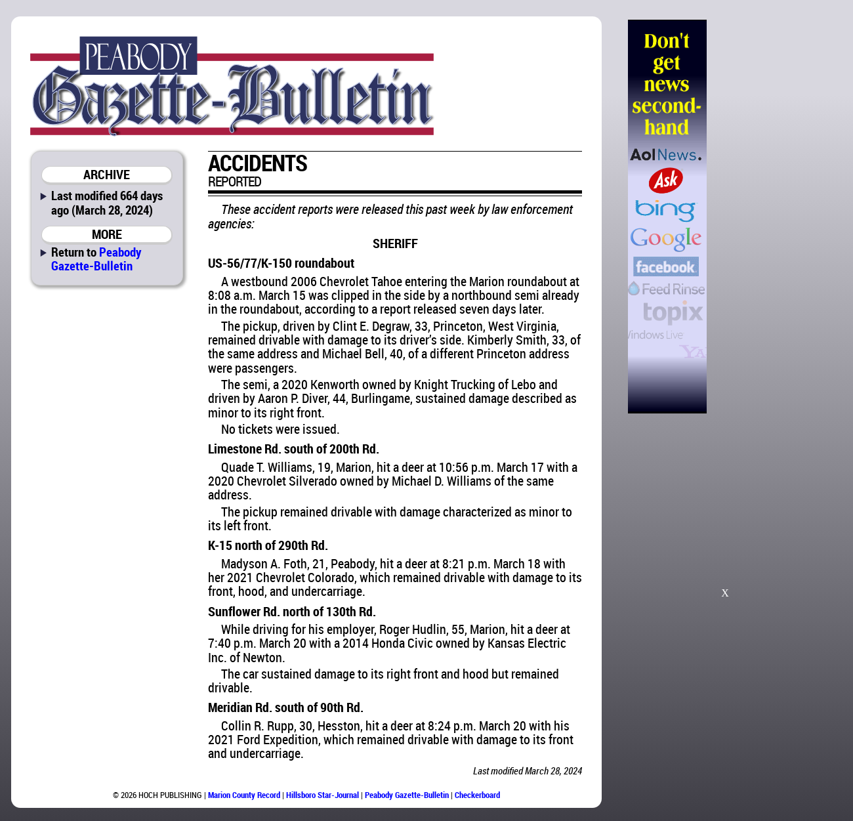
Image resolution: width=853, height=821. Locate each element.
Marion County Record (244, 795)
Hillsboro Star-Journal (322, 795)
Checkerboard (477, 795)
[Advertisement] (773, 216)
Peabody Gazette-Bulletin (96, 258)
